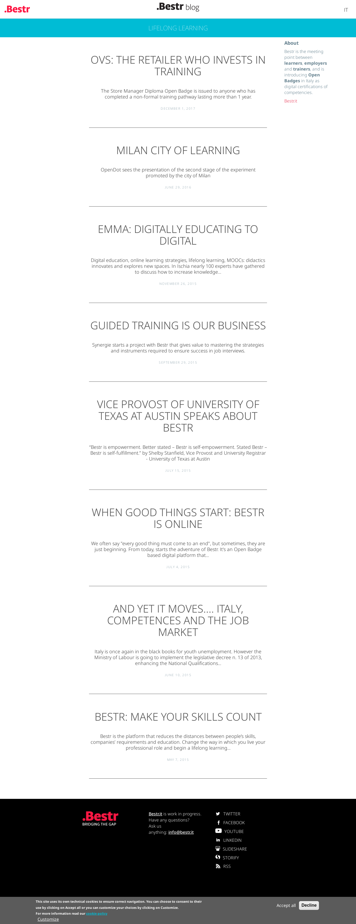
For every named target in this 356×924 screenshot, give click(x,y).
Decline (309, 905)
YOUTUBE (229, 831)
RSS (223, 866)
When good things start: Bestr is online (178, 518)
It (346, 9)
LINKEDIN (228, 840)
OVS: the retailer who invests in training (178, 65)
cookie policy (96, 913)
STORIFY (227, 858)
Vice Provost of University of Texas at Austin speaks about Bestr (178, 416)
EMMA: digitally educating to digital (178, 234)
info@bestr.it (181, 832)
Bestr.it (290, 101)
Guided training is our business (178, 325)
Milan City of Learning (178, 150)
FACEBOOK (230, 823)
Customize (48, 919)
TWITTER (227, 814)
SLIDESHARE (231, 849)
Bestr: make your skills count (178, 716)
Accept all (286, 905)
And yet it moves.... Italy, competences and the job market (178, 620)
